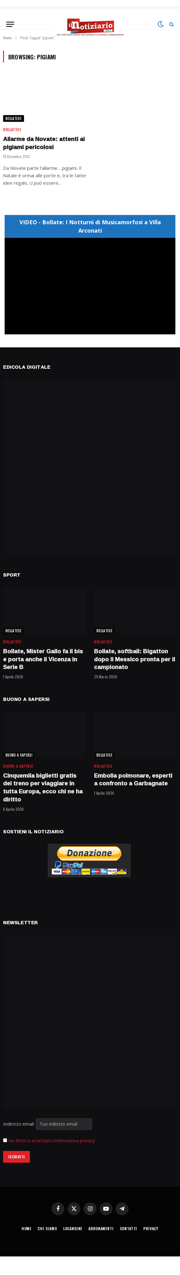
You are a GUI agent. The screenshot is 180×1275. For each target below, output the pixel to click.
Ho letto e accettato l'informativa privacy (51, 1140)
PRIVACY (150, 1228)
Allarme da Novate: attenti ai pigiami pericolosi (44, 143)
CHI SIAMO (47, 1228)
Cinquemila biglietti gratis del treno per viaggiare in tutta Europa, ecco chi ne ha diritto (43, 788)
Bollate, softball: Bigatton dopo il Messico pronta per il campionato (134, 659)
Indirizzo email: (47, 1124)
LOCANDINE (73, 1228)
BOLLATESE (14, 118)
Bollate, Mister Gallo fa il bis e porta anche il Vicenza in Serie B (43, 659)
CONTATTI (128, 1228)
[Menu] (10, 24)
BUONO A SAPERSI (19, 755)
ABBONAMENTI (100, 1228)
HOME (26, 1228)
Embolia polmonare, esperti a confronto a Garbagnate (133, 780)
